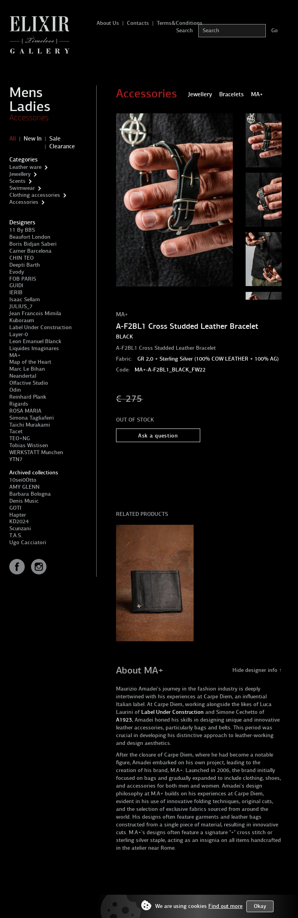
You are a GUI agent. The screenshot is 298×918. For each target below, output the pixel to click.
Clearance (62, 146)
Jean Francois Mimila (35, 313)
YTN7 (16, 459)
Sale (55, 138)
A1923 (124, 720)
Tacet (16, 431)
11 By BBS (22, 230)
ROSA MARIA (25, 411)
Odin (15, 390)
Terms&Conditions (180, 23)
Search (184, 30)
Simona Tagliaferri (31, 418)
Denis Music (24, 501)
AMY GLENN (24, 487)
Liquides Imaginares (34, 348)
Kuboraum (21, 320)
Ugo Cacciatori (27, 542)
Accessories (29, 118)
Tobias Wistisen (28, 445)
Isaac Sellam (24, 299)
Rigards (18, 404)
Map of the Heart (30, 362)
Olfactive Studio (28, 383)
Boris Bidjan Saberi (33, 244)
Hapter (17, 515)
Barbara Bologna (30, 494)
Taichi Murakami (29, 425)
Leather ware (25, 167)
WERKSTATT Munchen (36, 452)
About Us (108, 23)
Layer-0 (18, 334)
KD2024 (19, 521)
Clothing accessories (34, 195)
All (12, 138)
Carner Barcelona (30, 251)
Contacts (138, 23)
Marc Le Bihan (27, 369)
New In (33, 138)
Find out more (225, 906)
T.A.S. (15, 535)
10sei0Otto (22, 480)
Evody (16, 272)
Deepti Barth (24, 265)
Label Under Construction (40, 327)
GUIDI (16, 285)
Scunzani (20, 528)
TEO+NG (19, 438)
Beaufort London (29, 237)
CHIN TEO (21, 258)
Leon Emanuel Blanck (35, 341)
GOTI (15, 508)
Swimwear (22, 188)
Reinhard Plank (27, 397)
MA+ (15, 355)
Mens (26, 92)
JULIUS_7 (21, 306)
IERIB (16, 292)
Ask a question (158, 435)
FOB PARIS (22, 279)
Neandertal (22, 376)
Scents (17, 181)
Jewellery (20, 174)
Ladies (29, 106)
